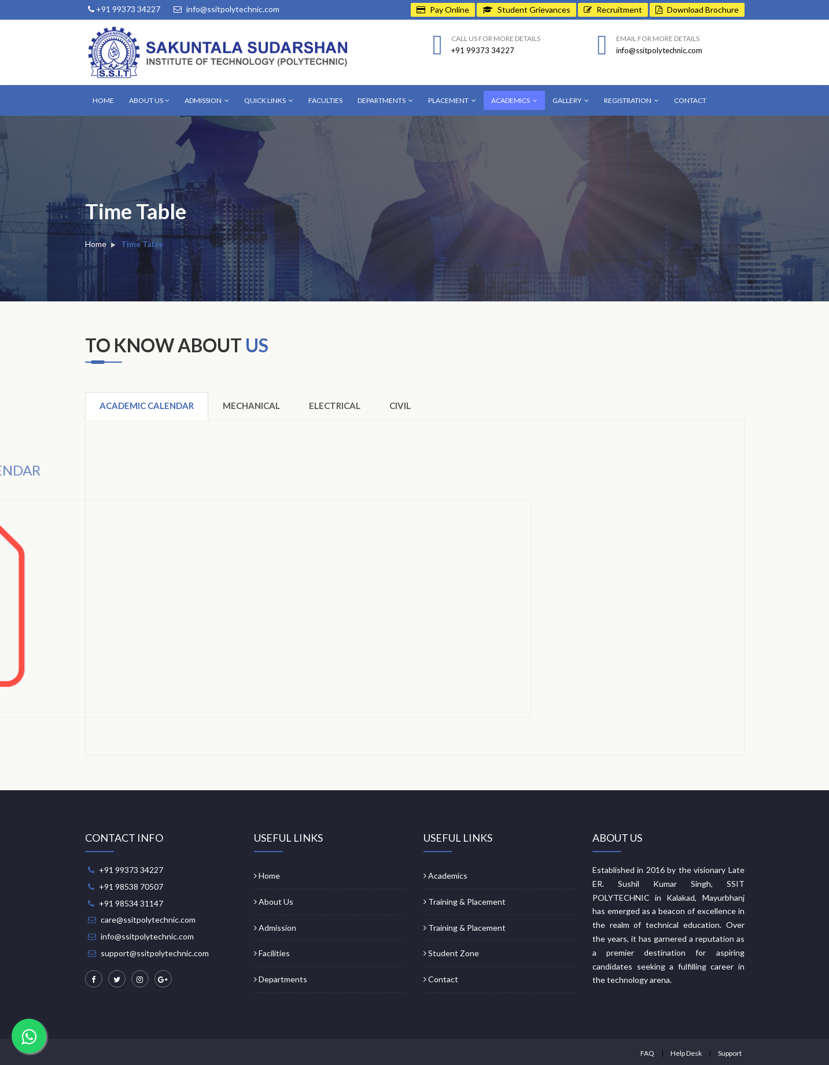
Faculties (325, 100)
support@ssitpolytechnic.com (155, 953)
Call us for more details (495, 38)
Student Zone (451, 953)
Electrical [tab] (334, 405)
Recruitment (613, 9)
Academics (514, 100)
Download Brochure (697, 9)
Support (730, 1053)
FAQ (647, 1053)
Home (103, 100)
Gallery (570, 100)
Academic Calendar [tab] (147, 405)
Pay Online (443, 9)
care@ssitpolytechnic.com (148, 919)
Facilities (272, 953)
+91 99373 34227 (124, 9)
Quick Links (268, 100)
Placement (452, 100)
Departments (385, 100)
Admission (207, 100)
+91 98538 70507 (131, 886)
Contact (690, 100)
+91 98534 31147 (131, 903)
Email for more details (657, 38)
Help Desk (686, 1053)
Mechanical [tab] (251, 405)
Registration (631, 100)
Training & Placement (464, 901)
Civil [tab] (400, 405)
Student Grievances (526, 9)
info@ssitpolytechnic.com (226, 9)
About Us (149, 100)
